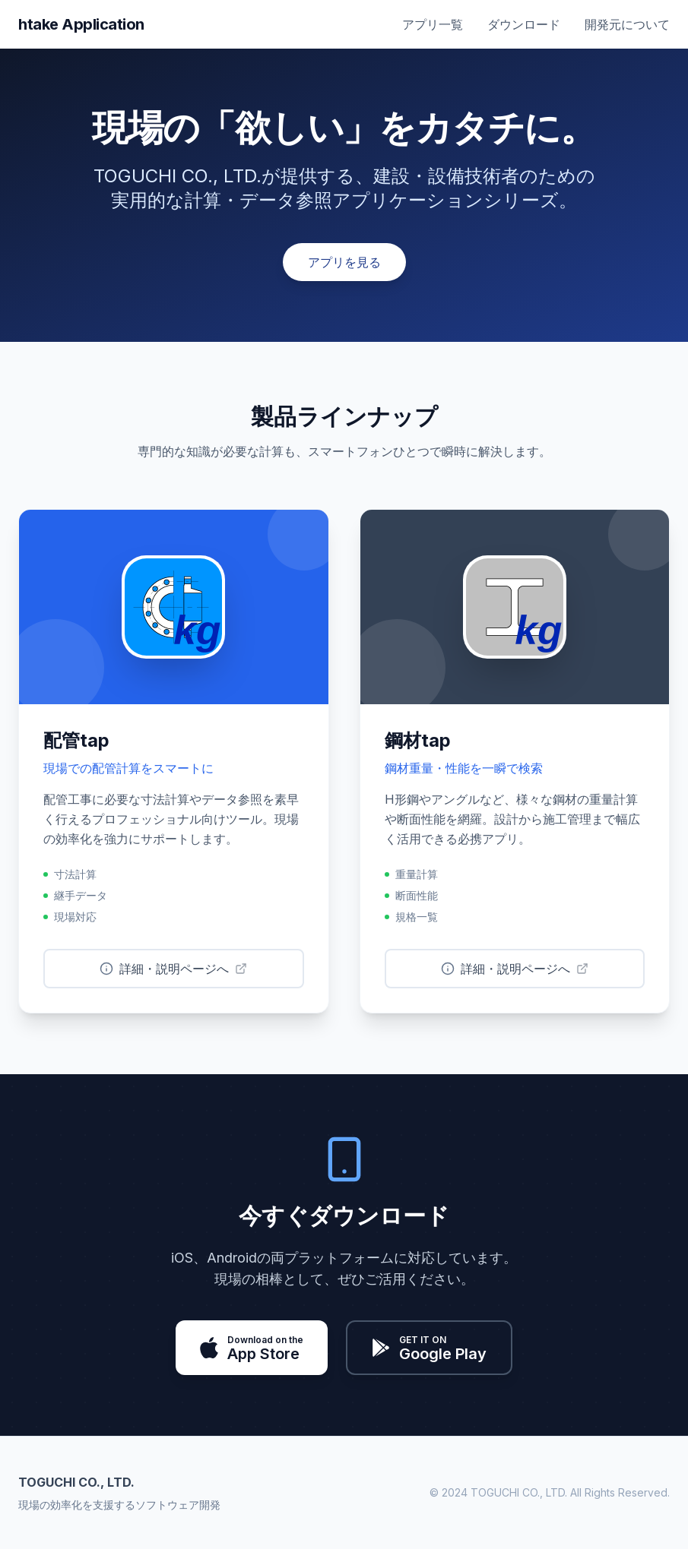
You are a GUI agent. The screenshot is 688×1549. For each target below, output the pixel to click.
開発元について (627, 24)
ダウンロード (523, 24)
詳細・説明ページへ (173, 968)
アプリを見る (344, 262)
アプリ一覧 (432, 24)
